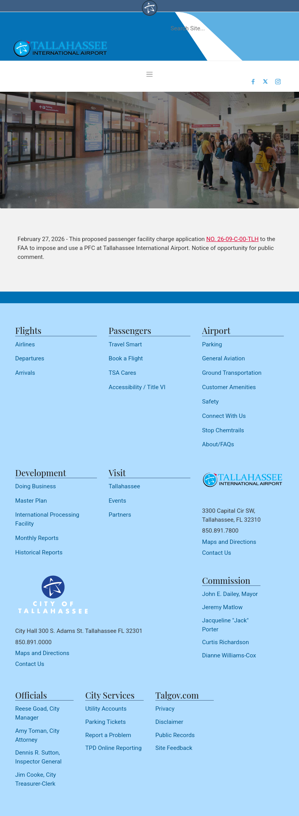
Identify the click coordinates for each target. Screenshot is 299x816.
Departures (29, 358)
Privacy (164, 708)
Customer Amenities (229, 387)
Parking (212, 344)
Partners (120, 514)
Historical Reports (39, 552)
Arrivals (25, 372)
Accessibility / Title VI (137, 387)
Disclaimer (169, 721)
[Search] (214, 28)
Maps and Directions (229, 541)
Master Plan (31, 500)
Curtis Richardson (225, 642)
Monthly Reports (36, 538)
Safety (210, 401)
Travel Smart (125, 344)
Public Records (175, 735)
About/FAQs (218, 444)
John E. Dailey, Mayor (230, 594)
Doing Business (35, 486)
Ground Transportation (232, 372)
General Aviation (223, 358)
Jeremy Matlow (222, 607)
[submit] (272, 28)
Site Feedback (173, 747)
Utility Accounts (106, 708)
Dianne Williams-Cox (229, 655)
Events (117, 500)
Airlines (25, 344)
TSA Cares (122, 372)
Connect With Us (224, 415)
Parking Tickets (105, 721)
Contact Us (216, 552)
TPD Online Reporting (113, 747)
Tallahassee (124, 486)
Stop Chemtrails (223, 430)
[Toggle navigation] (149, 74)
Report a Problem (108, 735)
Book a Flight (126, 358)
